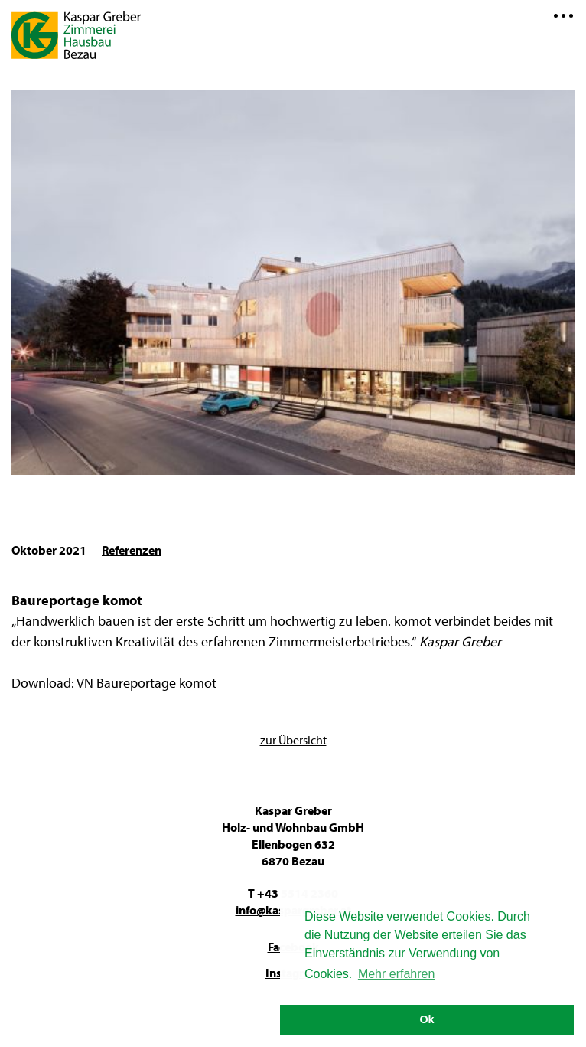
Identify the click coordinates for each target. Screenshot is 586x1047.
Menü (563, 15)
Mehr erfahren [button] (396, 973)
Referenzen (131, 550)
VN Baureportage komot (146, 683)
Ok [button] (426, 1019)
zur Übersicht (293, 740)
